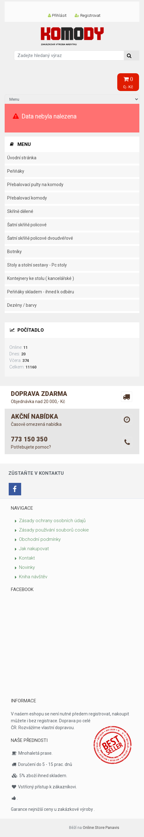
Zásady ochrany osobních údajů (52, 520)
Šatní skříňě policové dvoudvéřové (40, 238)
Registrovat (87, 15)
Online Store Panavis (101, 827)
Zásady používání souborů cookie (54, 530)
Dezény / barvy (22, 305)
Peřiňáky (15, 171)
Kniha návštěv (33, 577)
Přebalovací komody (27, 197)
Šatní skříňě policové (27, 224)
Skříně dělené (20, 211)
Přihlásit (57, 15)
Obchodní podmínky (40, 539)
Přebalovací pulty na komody (35, 184)
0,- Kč (128, 82)
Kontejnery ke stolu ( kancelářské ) (40, 278)
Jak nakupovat (34, 548)
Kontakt (27, 558)
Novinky (27, 567)
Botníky (14, 251)
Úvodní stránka (21, 157)
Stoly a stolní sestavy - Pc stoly (37, 264)
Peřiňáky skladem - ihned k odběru (40, 291)
